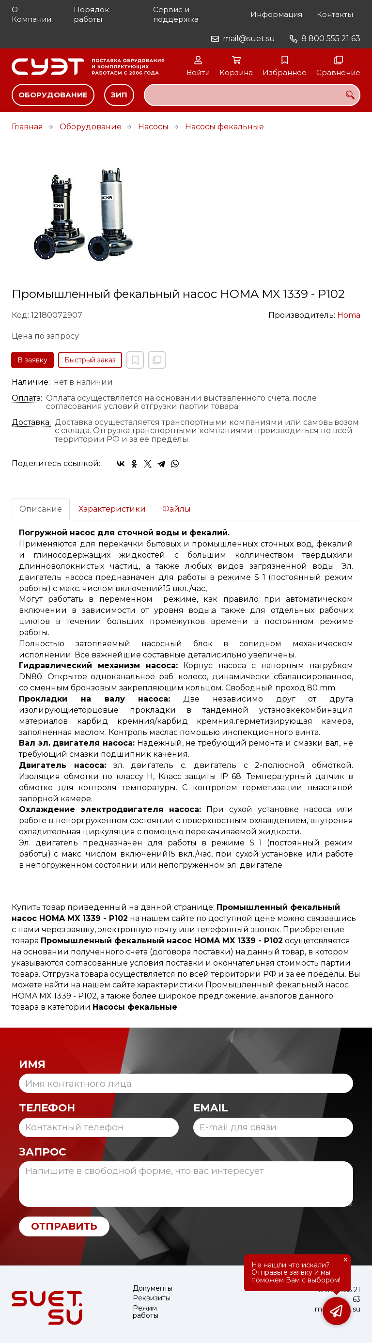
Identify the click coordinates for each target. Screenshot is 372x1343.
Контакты (335, 14)
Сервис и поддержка (176, 14)
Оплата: (27, 398)
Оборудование (53, 94)
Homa (348, 315)
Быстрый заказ (90, 360)
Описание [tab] (40, 509)
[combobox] (252, 95)
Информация (276, 14)
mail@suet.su (249, 38)
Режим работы (145, 1312)
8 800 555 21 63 (330, 38)
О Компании (31, 14)
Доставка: (31, 422)
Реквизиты (151, 1298)
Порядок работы (91, 14)
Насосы (153, 126)
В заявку (32, 360)
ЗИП (119, 94)
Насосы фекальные (224, 126)
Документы (152, 1288)
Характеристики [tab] (112, 509)
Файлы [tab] (176, 509)
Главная (27, 126)
